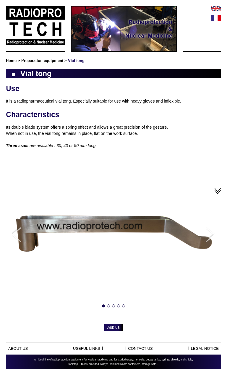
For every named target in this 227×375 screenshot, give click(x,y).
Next (210, 234)
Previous (16, 234)
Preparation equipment (42, 60)
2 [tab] (108, 305)
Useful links (86, 348)
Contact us (140, 348)
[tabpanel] (113, 235)
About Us (18, 348)
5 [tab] (123, 305)
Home (11, 60)
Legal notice (205, 348)
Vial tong (76, 60)
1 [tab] (103, 305)
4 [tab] (118, 305)
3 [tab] (113, 305)
